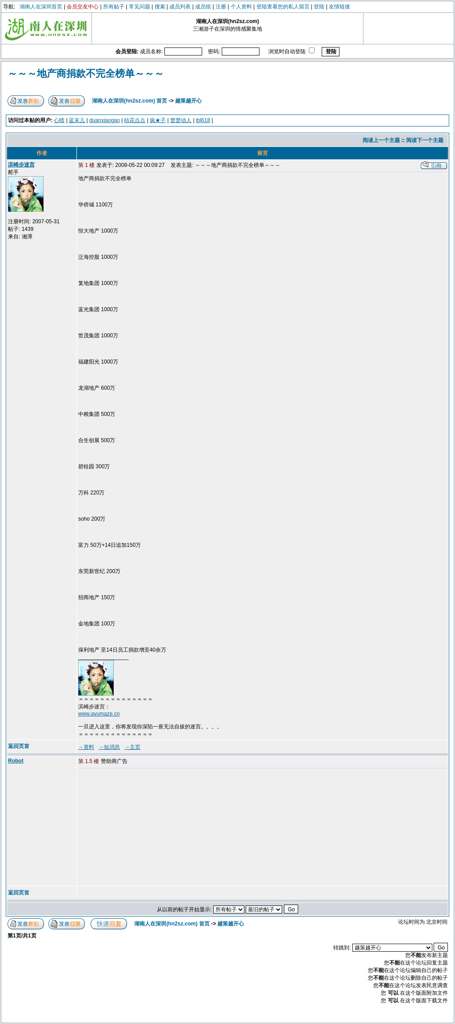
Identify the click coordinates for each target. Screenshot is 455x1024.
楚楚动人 (181, 120)
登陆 (319, 7)
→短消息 (109, 747)
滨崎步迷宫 (21, 165)
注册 (221, 7)
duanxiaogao (104, 120)
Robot (16, 761)
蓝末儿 (77, 120)
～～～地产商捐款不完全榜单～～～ (86, 73)
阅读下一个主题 (424, 140)
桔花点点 (134, 120)
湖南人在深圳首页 (41, 7)
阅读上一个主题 (381, 140)
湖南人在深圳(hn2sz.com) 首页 (129, 101)
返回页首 (18, 746)
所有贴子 (113, 7)
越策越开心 (188, 101)
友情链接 (339, 7)
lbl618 (203, 120)
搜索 (160, 7)
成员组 (203, 7)
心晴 (59, 120)
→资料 (86, 747)
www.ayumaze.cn (99, 714)
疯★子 (158, 120)
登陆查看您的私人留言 (283, 7)
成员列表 (180, 7)
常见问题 (139, 7)
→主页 (132, 747)
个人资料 (241, 7)
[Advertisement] (146, 827)
